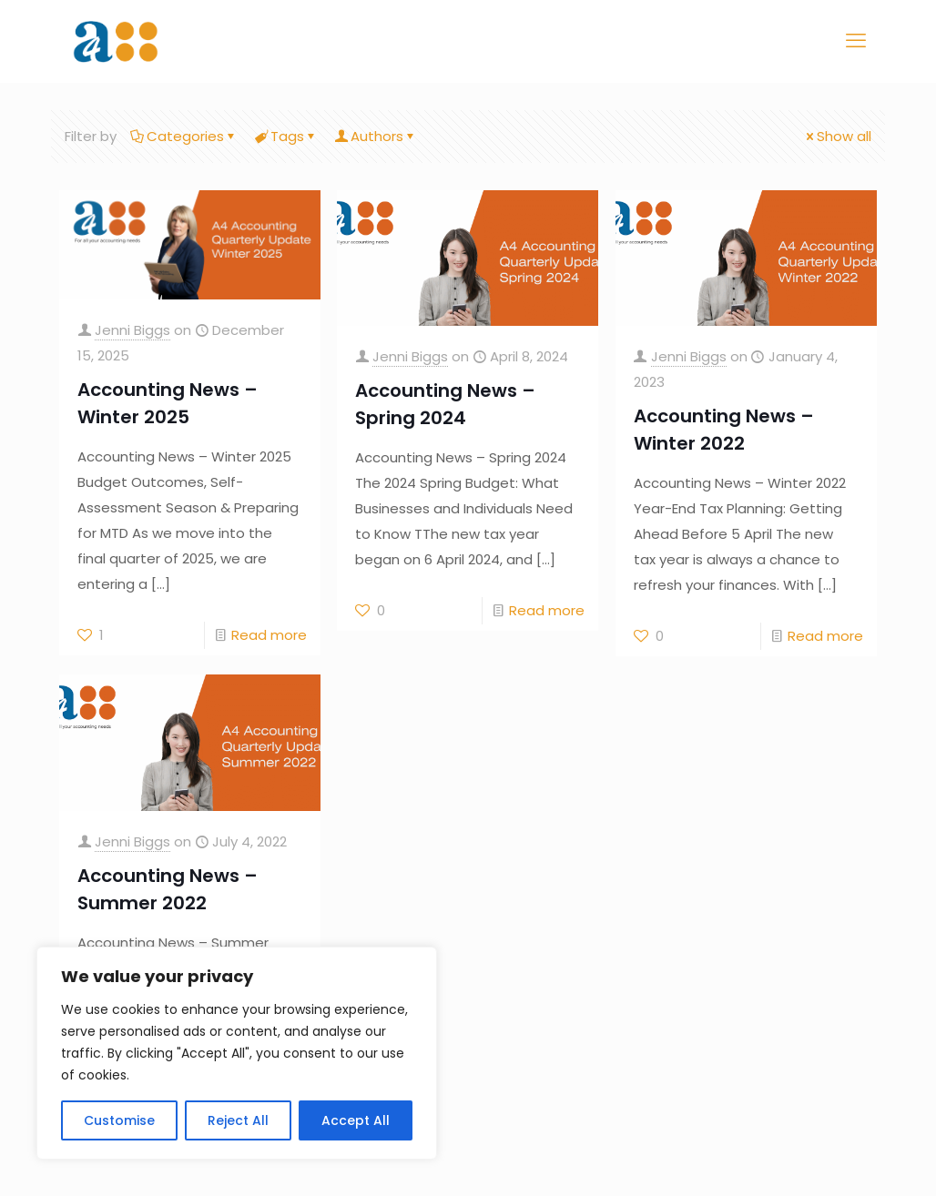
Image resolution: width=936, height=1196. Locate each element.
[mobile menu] (855, 40)
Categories (184, 136)
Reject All (238, 1120)
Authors (375, 136)
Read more (269, 634)
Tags (286, 136)
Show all (837, 136)
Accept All (355, 1120)
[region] (236, 1053)
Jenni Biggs (132, 330)
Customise (119, 1120)
